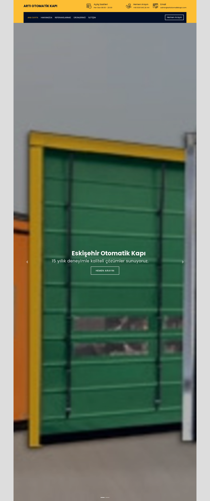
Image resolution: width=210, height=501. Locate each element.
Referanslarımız (63, 17)
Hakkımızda (46, 17)
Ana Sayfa (33, 17)
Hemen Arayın (174, 17)
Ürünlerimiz (80, 17)
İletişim (92, 17)
